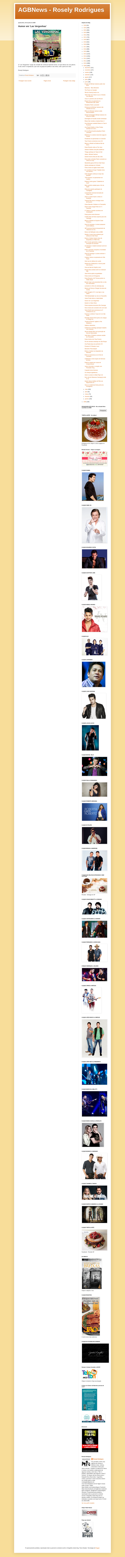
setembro (87, 74)
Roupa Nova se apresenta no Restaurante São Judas (92, 101)
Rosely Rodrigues (98, 1459)
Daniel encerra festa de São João (94, 156)
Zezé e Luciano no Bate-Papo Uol (94, 375)
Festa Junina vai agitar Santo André (94, 167)
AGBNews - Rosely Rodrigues (61, 9)
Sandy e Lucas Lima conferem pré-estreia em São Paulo (94, 235)
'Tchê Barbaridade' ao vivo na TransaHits (96, 296)
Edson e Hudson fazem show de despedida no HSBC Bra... (93, 238)
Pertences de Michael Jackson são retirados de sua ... (94, 108)
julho (86, 79)
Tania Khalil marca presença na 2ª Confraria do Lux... (94, 310)
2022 (85, 35)
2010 (85, 63)
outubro (87, 72)
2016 (85, 49)
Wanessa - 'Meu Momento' (92, 88)
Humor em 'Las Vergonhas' (92, 300)
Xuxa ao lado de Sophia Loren (93, 267)
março (87, 394)
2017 (85, 46)
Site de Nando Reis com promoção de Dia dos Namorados (95, 332)
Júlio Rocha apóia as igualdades (93, 273)
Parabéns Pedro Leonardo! (92, 105)
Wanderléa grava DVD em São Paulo (95, 163)
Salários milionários (90, 325)
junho (86, 82)
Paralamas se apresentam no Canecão (95, 138)
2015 (85, 51)
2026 (85, 25)
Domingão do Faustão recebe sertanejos (96, 118)
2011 (85, 61)
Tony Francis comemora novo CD (94, 141)
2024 (85, 30)
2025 (85, 27)
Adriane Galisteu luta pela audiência (94, 149)
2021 (85, 37)
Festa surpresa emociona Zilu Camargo (95, 305)
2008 (85, 401)
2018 (85, 44)
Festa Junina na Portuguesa (92, 276)
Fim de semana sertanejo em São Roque (96, 341)
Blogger (97, 1548)
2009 (85, 65)
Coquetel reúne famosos (91, 370)
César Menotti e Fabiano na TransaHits (95, 204)
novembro (88, 70)
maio (86, 389)
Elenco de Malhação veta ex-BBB (94, 232)
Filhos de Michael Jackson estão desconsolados (93, 111)
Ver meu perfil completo (88, 1503)
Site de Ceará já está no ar (92, 92)
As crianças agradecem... (91, 372)
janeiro (87, 399)
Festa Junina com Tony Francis (93, 339)
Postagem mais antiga (69, 81)
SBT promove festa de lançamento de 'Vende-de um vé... (95, 229)
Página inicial (47, 81)
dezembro (88, 67)
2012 (85, 58)
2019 (85, 42)
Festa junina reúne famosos (92, 214)
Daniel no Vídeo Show (91, 303)
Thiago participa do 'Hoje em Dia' (93, 152)
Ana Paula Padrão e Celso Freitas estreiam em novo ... (94, 128)
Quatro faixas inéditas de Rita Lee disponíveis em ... (94, 381)
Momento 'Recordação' (91, 348)
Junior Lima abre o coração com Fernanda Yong (93, 367)
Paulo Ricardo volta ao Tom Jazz (93, 147)
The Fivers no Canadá (91, 90)
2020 (85, 39)
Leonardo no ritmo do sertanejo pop (94, 286)
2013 (85, 56)
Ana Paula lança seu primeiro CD (94, 344)
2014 (85, 54)
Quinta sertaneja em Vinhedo (92, 165)
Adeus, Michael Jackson (91, 154)
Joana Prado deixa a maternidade (94, 298)
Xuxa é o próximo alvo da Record (94, 98)
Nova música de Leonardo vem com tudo (96, 308)
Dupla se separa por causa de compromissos (93, 363)
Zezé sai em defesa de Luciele (93, 261)
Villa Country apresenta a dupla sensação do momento (93, 242)
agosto (87, 77)
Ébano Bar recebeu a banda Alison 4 (94, 121)
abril (86, 391)
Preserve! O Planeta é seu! (92, 346)
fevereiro (87, 396)
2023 (85, 32)
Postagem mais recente (25, 81)
